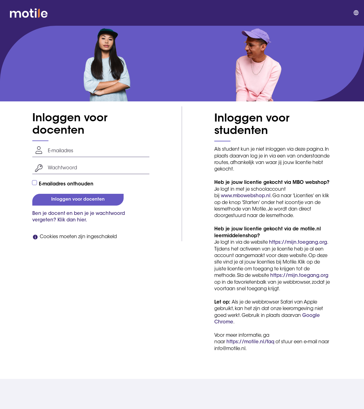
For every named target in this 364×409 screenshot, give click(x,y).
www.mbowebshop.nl (246, 196)
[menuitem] (356, 13)
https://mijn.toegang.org (298, 242)
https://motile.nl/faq (250, 342)
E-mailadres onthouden (66, 184)
